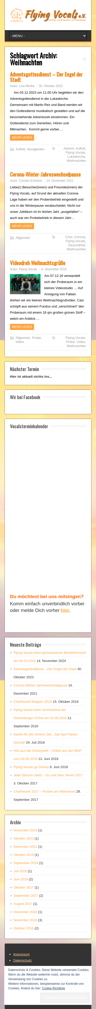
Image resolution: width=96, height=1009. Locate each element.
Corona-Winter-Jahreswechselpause (45, 174)
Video (20, 342)
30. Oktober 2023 (51, 86)
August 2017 (23, 904)
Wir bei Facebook (25, 396)
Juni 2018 (21, 879)
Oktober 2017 (24, 887)
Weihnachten (76, 161)
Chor (68, 237)
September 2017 (26, 895)
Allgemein (23, 238)
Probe (36, 338)
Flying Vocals (75, 152)
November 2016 (25, 920)
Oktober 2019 (24, 855)
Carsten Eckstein (30, 180)
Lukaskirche (76, 156)
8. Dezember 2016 (54, 269)
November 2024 (25, 830)
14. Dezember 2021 (59, 180)
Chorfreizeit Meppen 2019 (33, 702)
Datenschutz (22, 960)
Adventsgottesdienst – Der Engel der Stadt (46, 76)
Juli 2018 (20, 871)
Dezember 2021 (25, 846)
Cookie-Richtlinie (53, 988)
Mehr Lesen (22, 137)
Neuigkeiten (36, 149)
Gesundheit (76, 245)
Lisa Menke (27, 86)
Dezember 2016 (25, 912)
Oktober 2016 (24, 928)
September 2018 (26, 863)
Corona (79, 237)
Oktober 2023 (24, 838)
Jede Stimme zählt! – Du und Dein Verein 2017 (48, 775)
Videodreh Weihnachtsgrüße (37, 263)
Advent (68, 148)
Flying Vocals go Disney (31, 767)
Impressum (21, 954)
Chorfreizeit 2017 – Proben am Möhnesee (44, 791)
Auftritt (20, 149)
